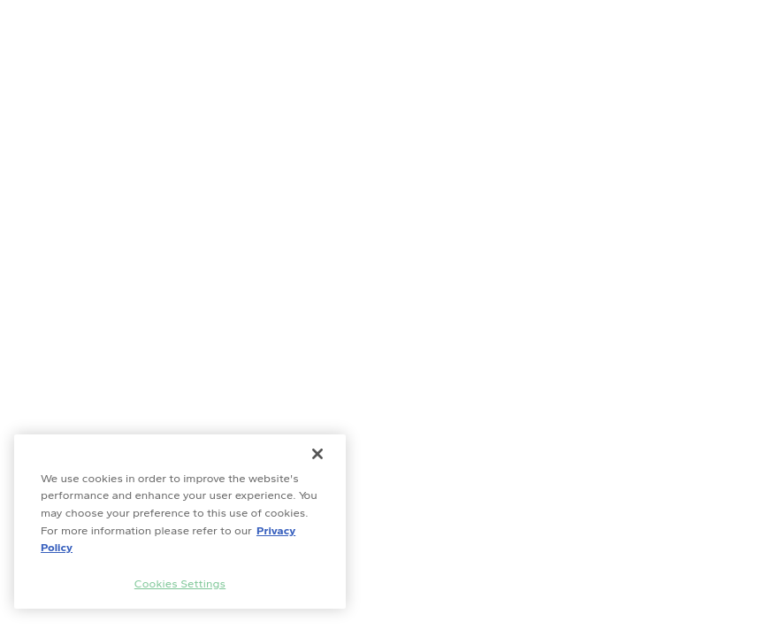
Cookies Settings (179, 583)
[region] (180, 521)
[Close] (317, 453)
